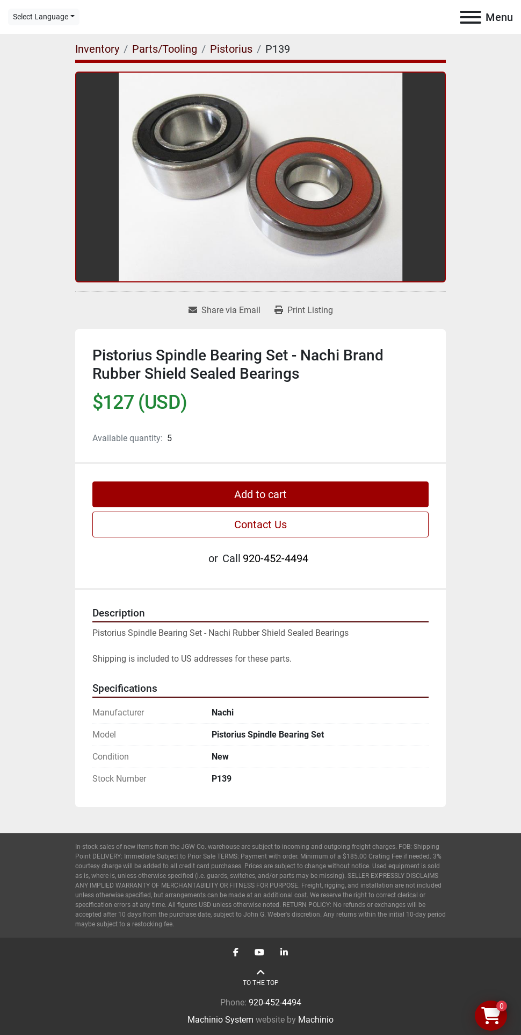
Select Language (40, 16)
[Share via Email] (224, 310)
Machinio (316, 1020)
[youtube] (259, 952)
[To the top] (261, 978)
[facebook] (235, 952)
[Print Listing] (303, 310)
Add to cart (260, 494)
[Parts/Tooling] (164, 48)
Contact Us (260, 524)
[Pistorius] (231, 48)
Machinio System (220, 1020)
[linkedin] (284, 952)
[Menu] (470, 17)
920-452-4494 (275, 558)
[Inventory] (97, 48)
